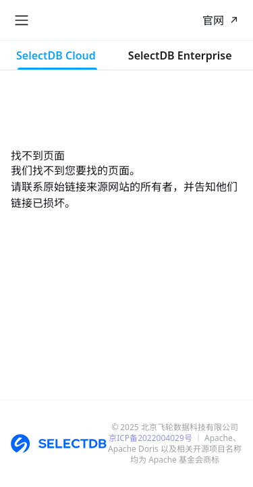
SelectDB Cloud (56, 55)
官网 (213, 20)
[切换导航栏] (21, 20)
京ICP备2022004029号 (150, 438)
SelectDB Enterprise (180, 55)
